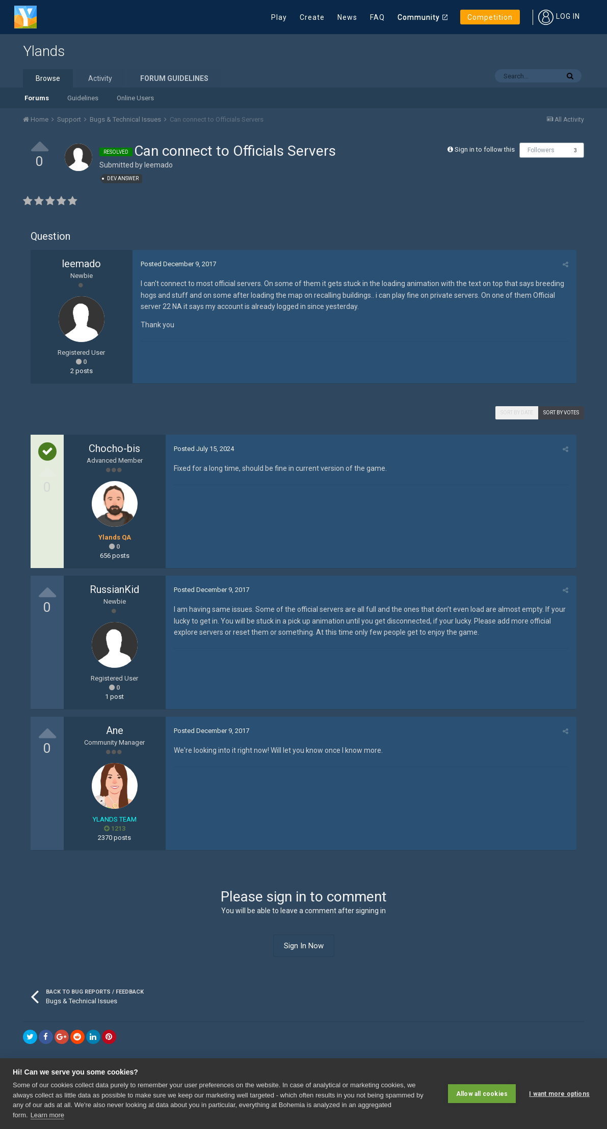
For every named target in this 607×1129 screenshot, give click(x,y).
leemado (158, 165)
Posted (178, 264)
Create (312, 17)
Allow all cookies (482, 1093)
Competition (490, 17)
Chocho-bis (114, 448)
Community (419, 17)
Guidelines (82, 98)
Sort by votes (561, 412)
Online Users (135, 98)
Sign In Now (304, 945)
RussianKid (114, 589)
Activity (100, 78)
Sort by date (516, 412)
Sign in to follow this (485, 149)
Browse (48, 78)
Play (279, 17)
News (347, 17)
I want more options (559, 1093)
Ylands (44, 51)
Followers (541, 150)
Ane (114, 730)
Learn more (47, 1115)
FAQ (377, 17)
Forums (36, 98)
